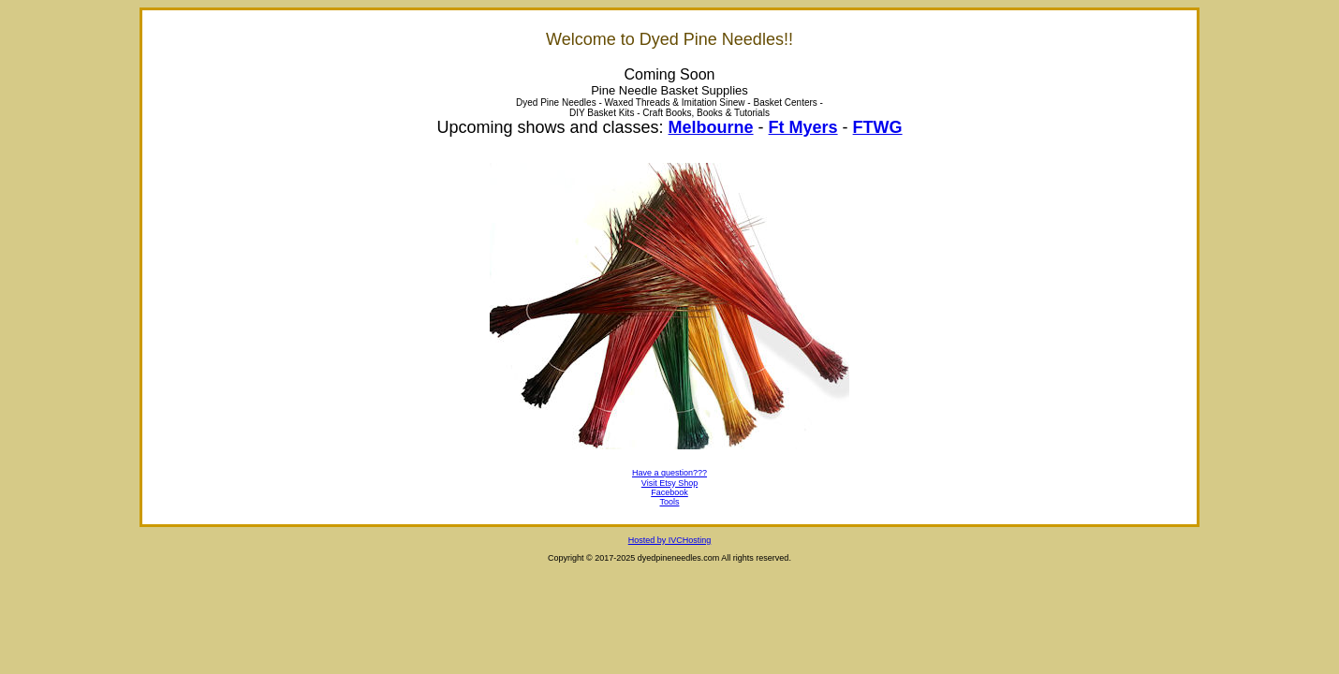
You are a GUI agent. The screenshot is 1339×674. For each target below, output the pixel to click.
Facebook (669, 492)
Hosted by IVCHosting (670, 540)
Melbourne (711, 127)
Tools (669, 501)
